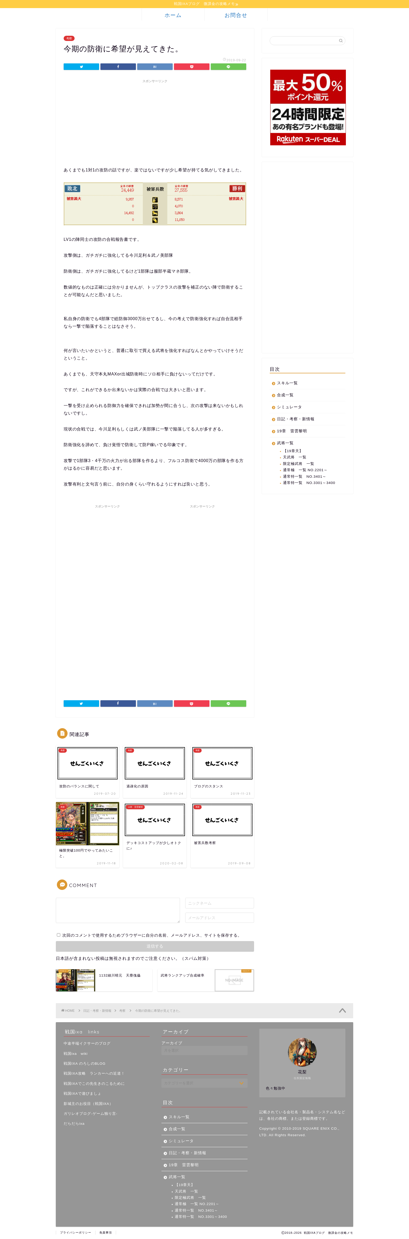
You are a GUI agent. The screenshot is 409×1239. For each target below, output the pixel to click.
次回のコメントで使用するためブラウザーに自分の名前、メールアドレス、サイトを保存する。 (152, 935)
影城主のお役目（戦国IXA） (88, 1104)
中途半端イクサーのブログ (87, 1044)
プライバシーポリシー (75, 1232)
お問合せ (236, 15)
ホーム (173, 15)
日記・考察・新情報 (296, 419)
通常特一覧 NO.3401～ (304, 477)
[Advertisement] (155, 122)
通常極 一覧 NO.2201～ (305, 470)
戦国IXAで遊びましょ (82, 1094)
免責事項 (105, 1232)
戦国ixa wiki (76, 1054)
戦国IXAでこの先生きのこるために (94, 1084)
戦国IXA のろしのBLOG (85, 1064)
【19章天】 (293, 451)
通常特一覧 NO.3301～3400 (309, 483)
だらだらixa (74, 1124)
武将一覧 (285, 443)
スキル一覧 (287, 383)
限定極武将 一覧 (298, 464)
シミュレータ (289, 407)
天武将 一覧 (294, 458)
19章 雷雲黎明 (292, 431)
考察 (69, 38)
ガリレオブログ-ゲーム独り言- (90, 1114)
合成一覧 (285, 395)
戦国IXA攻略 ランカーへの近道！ (94, 1074)
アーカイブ (171, 1043)
